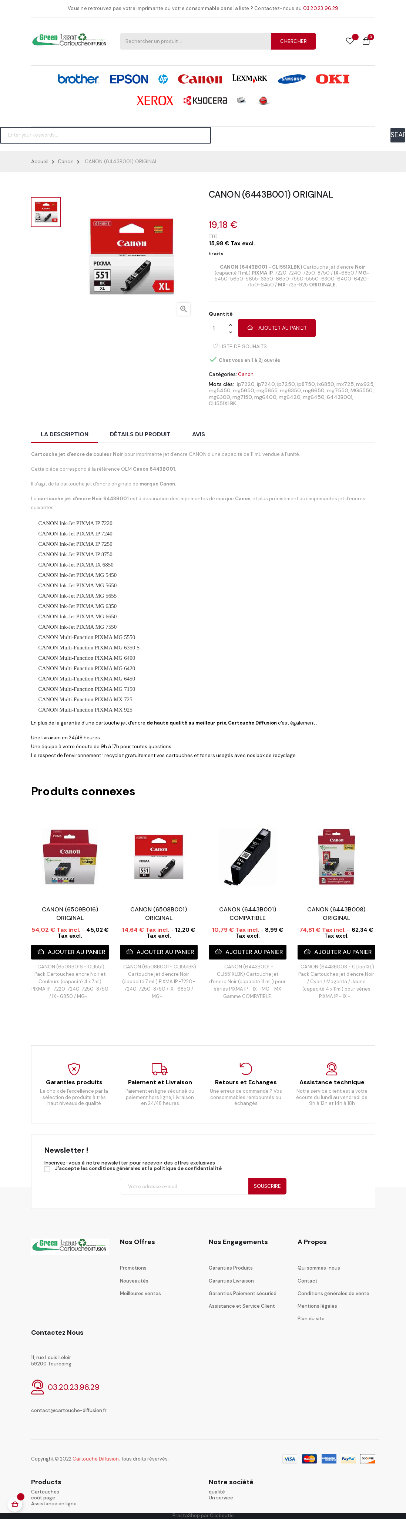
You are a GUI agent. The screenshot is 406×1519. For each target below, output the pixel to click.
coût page (43, 1498)
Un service (221, 1498)
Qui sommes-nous (319, 1268)
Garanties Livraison (231, 1281)
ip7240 (266, 384)
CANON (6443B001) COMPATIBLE (247, 913)
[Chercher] (105, 135)
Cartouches (45, 1492)
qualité (217, 1492)
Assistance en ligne (54, 1503)
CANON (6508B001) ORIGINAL (158, 913)
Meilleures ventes (140, 1293)
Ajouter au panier (276, 328)
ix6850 (325, 384)
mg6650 (314, 390)
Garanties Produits (231, 1268)
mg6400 (265, 397)
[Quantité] (219, 328)
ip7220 (246, 384)
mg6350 (290, 390)
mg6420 (290, 397)
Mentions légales (317, 1306)
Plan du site (311, 1318)
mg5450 (220, 390)
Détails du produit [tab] (140, 434)
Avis (198, 434)
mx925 (364, 384)
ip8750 (306, 384)
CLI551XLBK (222, 403)
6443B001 (339, 397)
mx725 (345, 384)
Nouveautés (134, 1281)
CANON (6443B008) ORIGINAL (336, 913)
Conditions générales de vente (333, 1293)
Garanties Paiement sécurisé (242, 1293)
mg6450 (314, 397)
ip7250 (286, 384)
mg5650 (243, 390)
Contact (308, 1281)
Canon (246, 374)
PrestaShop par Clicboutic (203, 1515)
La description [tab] (64, 434)
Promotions (133, 1268)
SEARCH (397, 135)
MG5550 (361, 390)
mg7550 (337, 390)
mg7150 (242, 397)
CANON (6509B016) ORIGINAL (70, 913)
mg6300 (219, 397)
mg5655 (267, 390)
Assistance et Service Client (242, 1306)
